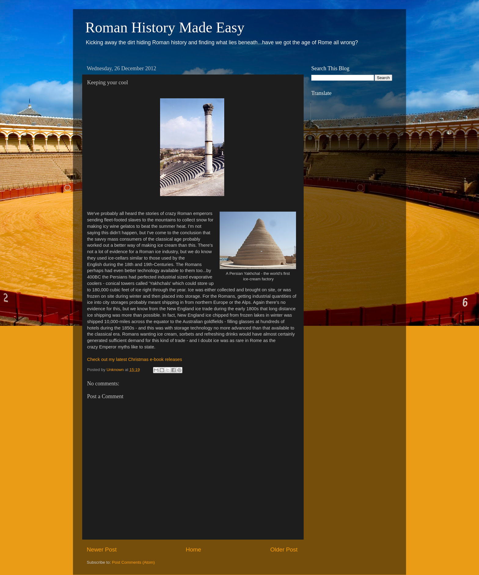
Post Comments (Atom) (133, 562)
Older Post (284, 549)
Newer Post (102, 549)
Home (193, 549)
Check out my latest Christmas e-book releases (134, 359)
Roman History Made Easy (164, 27)
